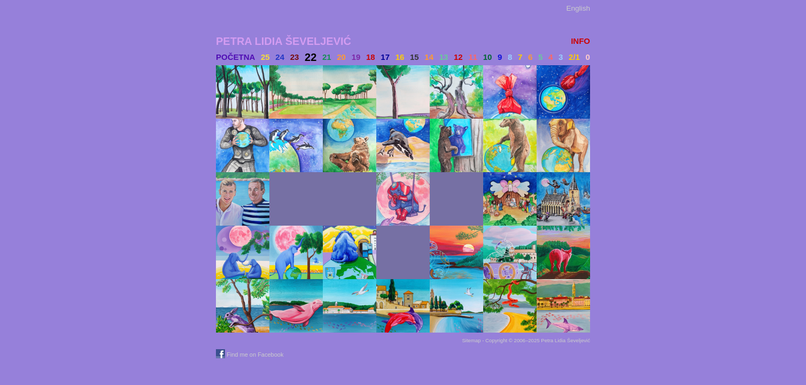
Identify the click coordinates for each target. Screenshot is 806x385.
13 (443, 56)
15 (414, 56)
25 (265, 56)
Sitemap (471, 340)
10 (487, 56)
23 (294, 56)
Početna (235, 56)
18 (370, 56)
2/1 (574, 56)
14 (428, 56)
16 (400, 56)
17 (385, 56)
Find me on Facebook (250, 354)
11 (472, 56)
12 (458, 56)
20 (341, 56)
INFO (580, 40)
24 (279, 56)
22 (310, 57)
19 (356, 56)
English (578, 8)
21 (326, 56)
